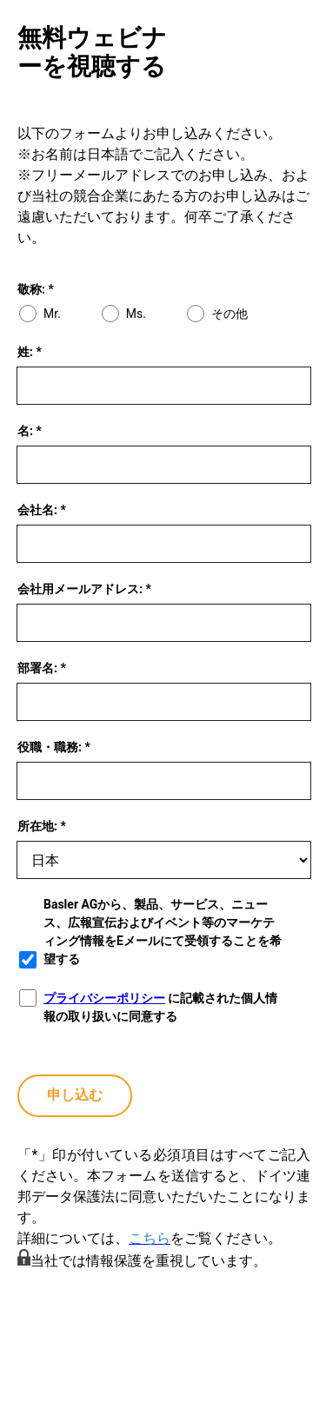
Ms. (136, 314)
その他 (229, 314)
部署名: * (41, 668)
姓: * (29, 352)
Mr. (52, 314)
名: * (29, 431)
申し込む (75, 1095)
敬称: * (35, 289)
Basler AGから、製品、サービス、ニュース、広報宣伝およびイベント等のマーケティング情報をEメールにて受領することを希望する (162, 931)
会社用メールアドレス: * (84, 589)
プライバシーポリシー (104, 998)
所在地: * (41, 826)
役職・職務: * (53, 747)
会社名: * (41, 510)
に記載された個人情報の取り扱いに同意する (160, 1007)
